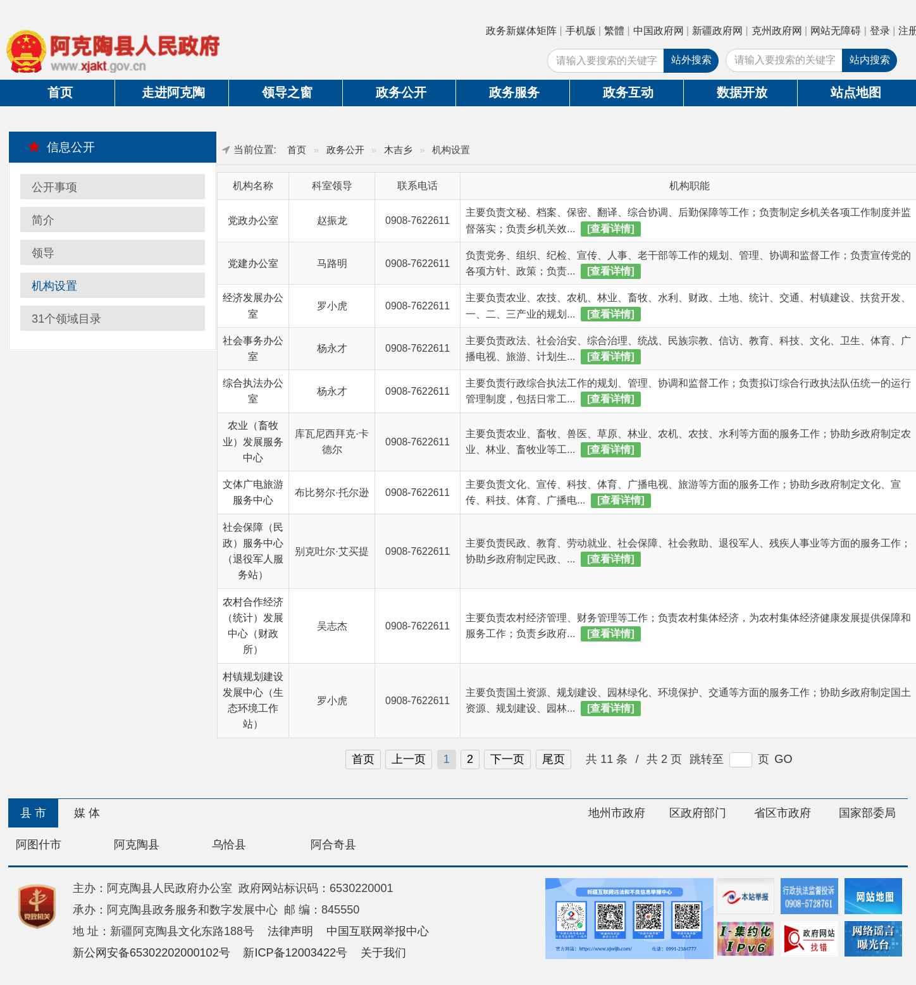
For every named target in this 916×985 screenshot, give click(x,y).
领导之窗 (287, 92)
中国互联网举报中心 (377, 931)
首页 (60, 92)
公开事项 (54, 187)
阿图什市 (38, 844)
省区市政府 (782, 813)
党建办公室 (253, 263)
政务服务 (514, 92)
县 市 (33, 813)
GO (783, 759)
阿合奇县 (333, 844)
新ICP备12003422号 (295, 952)
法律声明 (290, 931)
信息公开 (61, 146)
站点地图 (856, 92)
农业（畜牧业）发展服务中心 (253, 441)
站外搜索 (691, 59)
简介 (43, 220)
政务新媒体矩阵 (521, 30)
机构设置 (54, 286)
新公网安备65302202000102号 (151, 952)
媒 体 (87, 813)
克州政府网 (777, 30)
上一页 (409, 759)
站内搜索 (870, 59)
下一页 (507, 759)
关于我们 (383, 952)
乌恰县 (229, 844)
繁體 (614, 30)
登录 (880, 30)
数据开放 (742, 92)
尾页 (553, 759)
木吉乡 (398, 149)
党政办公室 (253, 220)
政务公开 (401, 92)
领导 (43, 253)
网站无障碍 (835, 30)
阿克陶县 (136, 844)
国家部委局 (867, 813)
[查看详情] (610, 228)
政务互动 (628, 92)
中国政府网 (658, 30)
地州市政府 (616, 813)
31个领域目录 (66, 319)
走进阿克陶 (173, 92)
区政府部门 (697, 813)
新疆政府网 (717, 30)
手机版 (581, 30)
